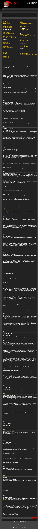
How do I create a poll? (6, 42)
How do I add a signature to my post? (7, 41)
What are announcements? (6, 56)
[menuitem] (4, 14)
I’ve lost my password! (5, 25)
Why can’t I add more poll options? (7, 43)
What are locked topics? (6, 58)
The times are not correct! (6, 32)
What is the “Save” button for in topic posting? (8, 48)
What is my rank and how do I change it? (8, 36)
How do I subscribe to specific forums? (25, 45)
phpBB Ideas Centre (5, 499)
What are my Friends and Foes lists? (25, 34)
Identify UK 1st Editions (21, 523)
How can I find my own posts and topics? (25, 41)
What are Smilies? (5, 54)
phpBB (18, 157)
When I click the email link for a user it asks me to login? (10, 37)
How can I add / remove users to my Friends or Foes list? (27, 35)
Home (5, 523)
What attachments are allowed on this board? (26, 49)
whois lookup (25, 504)
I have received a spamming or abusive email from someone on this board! (28, 31)
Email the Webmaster (25, 527)
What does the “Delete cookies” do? (7, 27)
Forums (31, 523)
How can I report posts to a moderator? (8, 47)
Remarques (27, 523)
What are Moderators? (23, 21)
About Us (8, 523)
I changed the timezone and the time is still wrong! (9, 33)
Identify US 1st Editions (13, 523)
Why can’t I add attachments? (6, 45)
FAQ (20, 524)
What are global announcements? (7, 55)
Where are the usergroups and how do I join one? (26, 23)
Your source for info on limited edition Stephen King (16, 4)
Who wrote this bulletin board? (24, 52)
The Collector (16, 3)
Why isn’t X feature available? (24, 53)
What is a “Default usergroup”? (24, 25)
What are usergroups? (23, 22)
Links (18, 524)
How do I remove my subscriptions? (24, 46)
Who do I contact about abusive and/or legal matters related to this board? (28, 55)
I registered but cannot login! (6, 23)
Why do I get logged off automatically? (7, 26)
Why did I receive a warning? (6, 46)
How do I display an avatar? (6, 35)
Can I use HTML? (5, 53)
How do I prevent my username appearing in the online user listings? (10, 31)
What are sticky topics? (6, 57)
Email (33, 523)
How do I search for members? (24, 40)
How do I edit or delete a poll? (6, 44)
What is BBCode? (5, 52)
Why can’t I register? (5, 22)
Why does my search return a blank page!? (25, 39)
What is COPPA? (5, 21)
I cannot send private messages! (24, 29)
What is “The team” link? (23, 26)
